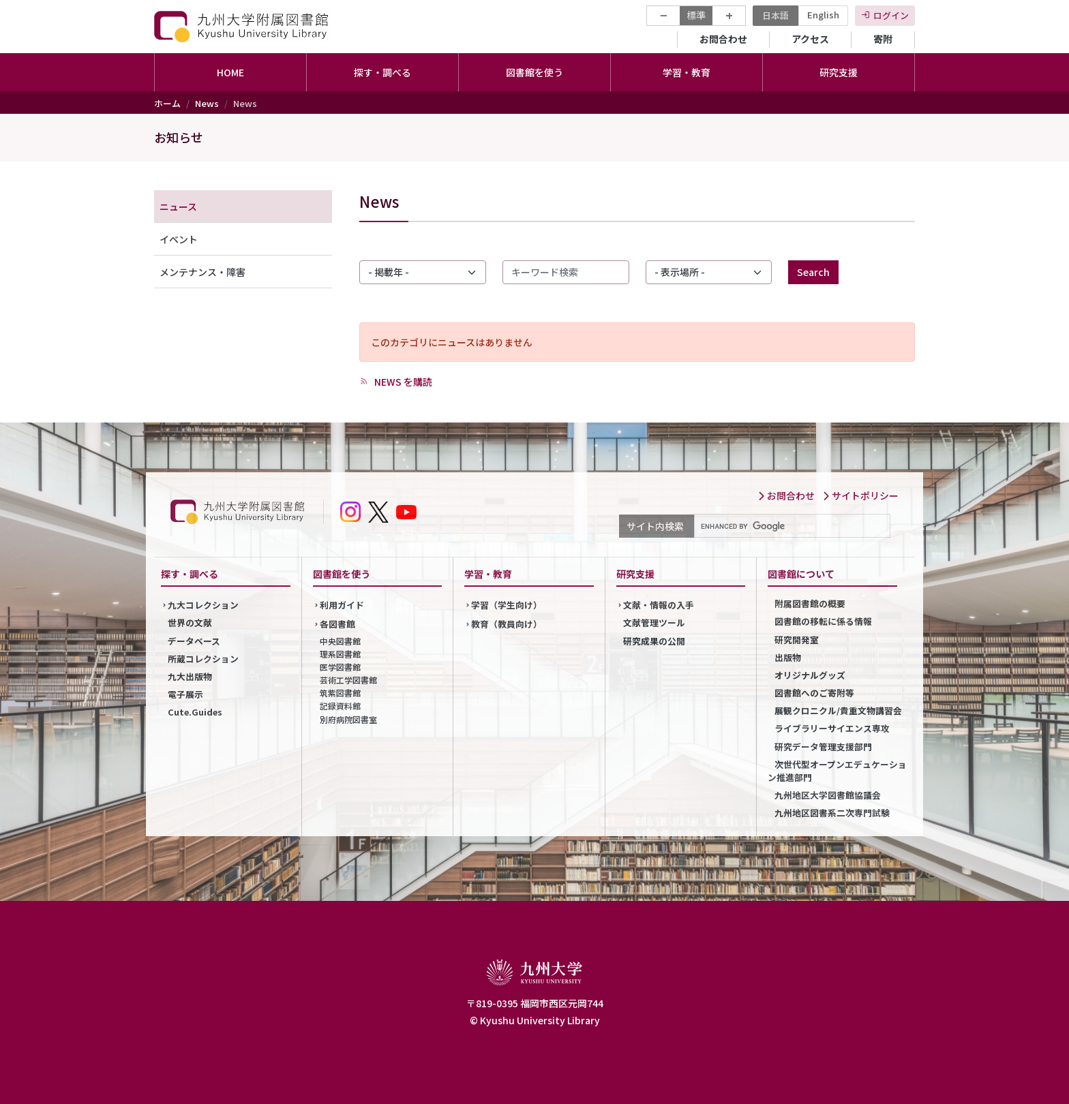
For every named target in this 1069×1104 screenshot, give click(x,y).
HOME (230, 72)
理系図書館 (340, 654)
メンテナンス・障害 (202, 272)
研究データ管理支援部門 (823, 746)
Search (813, 272)
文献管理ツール (654, 622)
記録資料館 (340, 705)
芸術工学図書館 (348, 680)
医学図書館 (340, 667)
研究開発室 (796, 639)
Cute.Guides (195, 711)
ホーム (167, 103)
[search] (791, 526)
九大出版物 (190, 676)
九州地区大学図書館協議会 (827, 794)
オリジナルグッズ (809, 675)
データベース (194, 640)
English (823, 14)
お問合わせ (723, 39)
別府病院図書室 (348, 719)
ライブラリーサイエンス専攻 (832, 728)
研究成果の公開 (654, 640)
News (207, 103)
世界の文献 (190, 622)
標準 (696, 15)
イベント (179, 239)
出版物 (787, 657)
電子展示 (185, 694)
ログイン (891, 15)
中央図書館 (340, 641)
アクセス (810, 39)
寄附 (882, 39)
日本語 (775, 15)
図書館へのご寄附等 (814, 692)
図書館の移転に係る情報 (823, 621)
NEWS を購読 (402, 381)
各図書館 (337, 623)
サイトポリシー (860, 495)
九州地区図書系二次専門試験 (832, 812)
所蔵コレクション (203, 658)
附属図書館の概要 (809, 603)
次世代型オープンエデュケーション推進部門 (837, 771)
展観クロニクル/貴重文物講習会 (838, 710)
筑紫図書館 (340, 693)
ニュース (178, 206)
